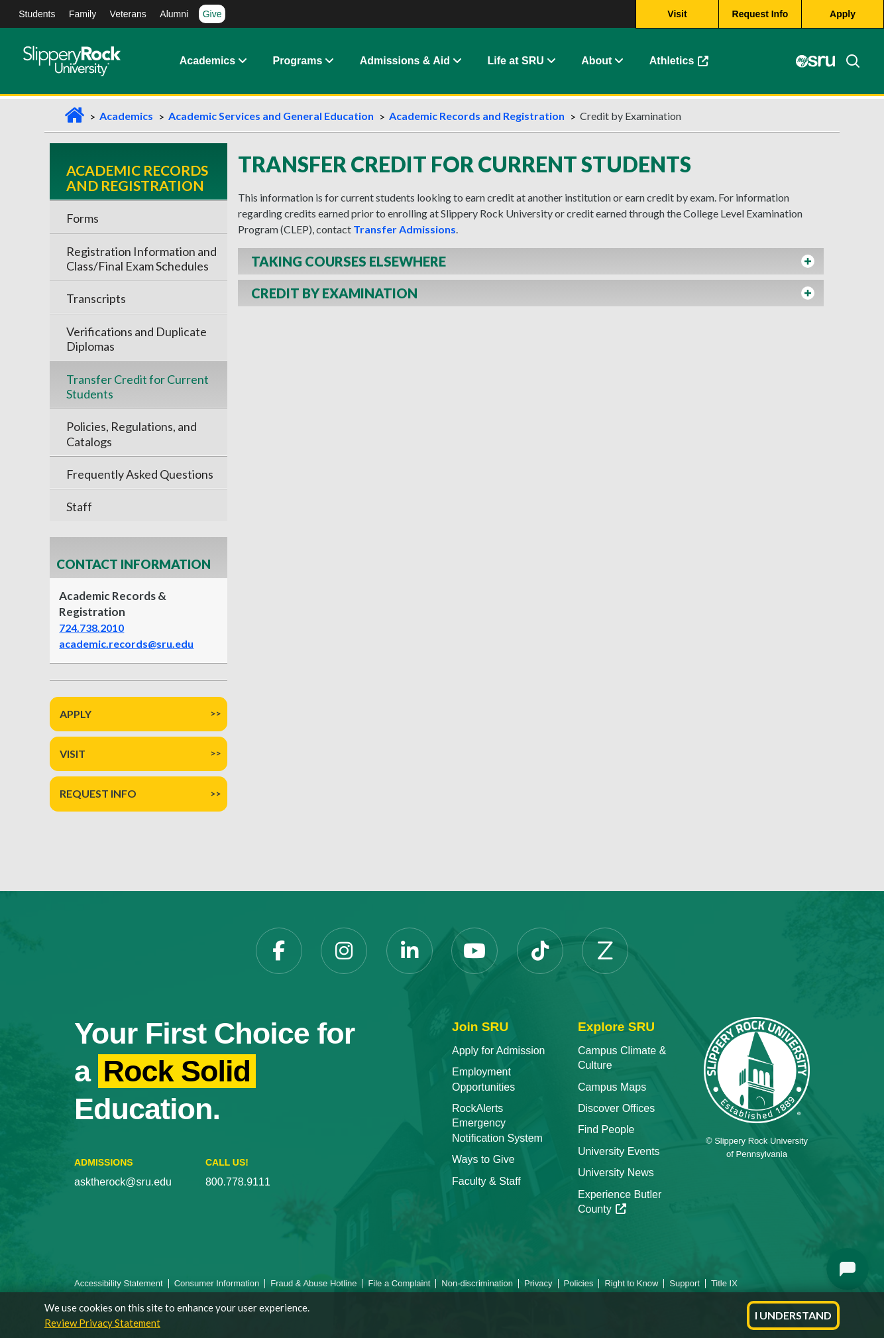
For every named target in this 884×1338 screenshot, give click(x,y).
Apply (75, 713)
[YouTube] (474, 951)
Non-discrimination (477, 1283)
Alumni (174, 14)
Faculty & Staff (486, 1181)
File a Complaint (399, 1283)
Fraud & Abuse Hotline (313, 1283)
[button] (531, 261)
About (596, 62)
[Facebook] (279, 951)
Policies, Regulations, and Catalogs (131, 433)
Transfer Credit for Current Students (137, 386)
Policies (579, 1283)
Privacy (538, 1283)
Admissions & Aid (405, 62)
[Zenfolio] (605, 951)
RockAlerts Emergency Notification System (497, 1123)
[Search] (847, 63)
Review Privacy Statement (102, 1323)
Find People (606, 1129)
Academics (208, 62)
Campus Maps (612, 1087)
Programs (298, 62)
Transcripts (96, 298)
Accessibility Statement (118, 1283)
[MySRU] (815, 63)
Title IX (724, 1283)
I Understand (793, 1315)
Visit (72, 753)
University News (616, 1172)
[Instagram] (344, 951)
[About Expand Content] (328, 63)
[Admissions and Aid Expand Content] (457, 63)
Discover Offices (616, 1108)
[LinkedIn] (409, 951)
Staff (79, 506)
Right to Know (631, 1283)
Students (37, 14)
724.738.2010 (91, 627)
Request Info (98, 793)
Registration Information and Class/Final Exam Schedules (141, 258)
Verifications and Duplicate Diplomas (136, 338)
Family (82, 14)
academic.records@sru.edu (126, 643)
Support (684, 1283)
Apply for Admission (498, 1050)
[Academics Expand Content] (241, 63)
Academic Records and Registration (477, 115)
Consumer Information (217, 1283)
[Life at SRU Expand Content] (550, 63)
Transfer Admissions (404, 229)
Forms (82, 218)
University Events (619, 1151)
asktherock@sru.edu (123, 1181)
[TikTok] (540, 951)
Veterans (128, 14)
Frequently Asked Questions (139, 474)
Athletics (679, 62)
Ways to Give (483, 1159)
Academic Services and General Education (271, 115)
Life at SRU (515, 62)
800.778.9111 (237, 1181)
